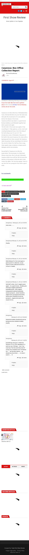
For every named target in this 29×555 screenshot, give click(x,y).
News (23, 466)
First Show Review (14, 17)
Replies (14, 233)
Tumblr (4, 201)
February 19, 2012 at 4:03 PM (19, 258)
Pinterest (11, 201)
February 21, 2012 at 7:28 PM (19, 282)
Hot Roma (22, 191)
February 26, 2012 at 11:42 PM (19, 340)
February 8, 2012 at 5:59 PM (20, 222)
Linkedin (23, 199)
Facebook (5, 199)
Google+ (17, 199)
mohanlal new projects (13, 193)
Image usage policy (11, 550)
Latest (6, 466)
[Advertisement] (14, 32)
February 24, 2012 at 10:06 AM (19, 317)
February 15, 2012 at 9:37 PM (19, 240)
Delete (25, 228)
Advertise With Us (15, 552)
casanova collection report (12, 191)
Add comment (5, 370)
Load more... (5, 372)
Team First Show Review (18, 548)
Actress (14, 466)
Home (3, 63)
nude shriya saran (9, 63)
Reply (20, 228)
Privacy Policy (20, 550)
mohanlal (4, 193)
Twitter (11, 199)
